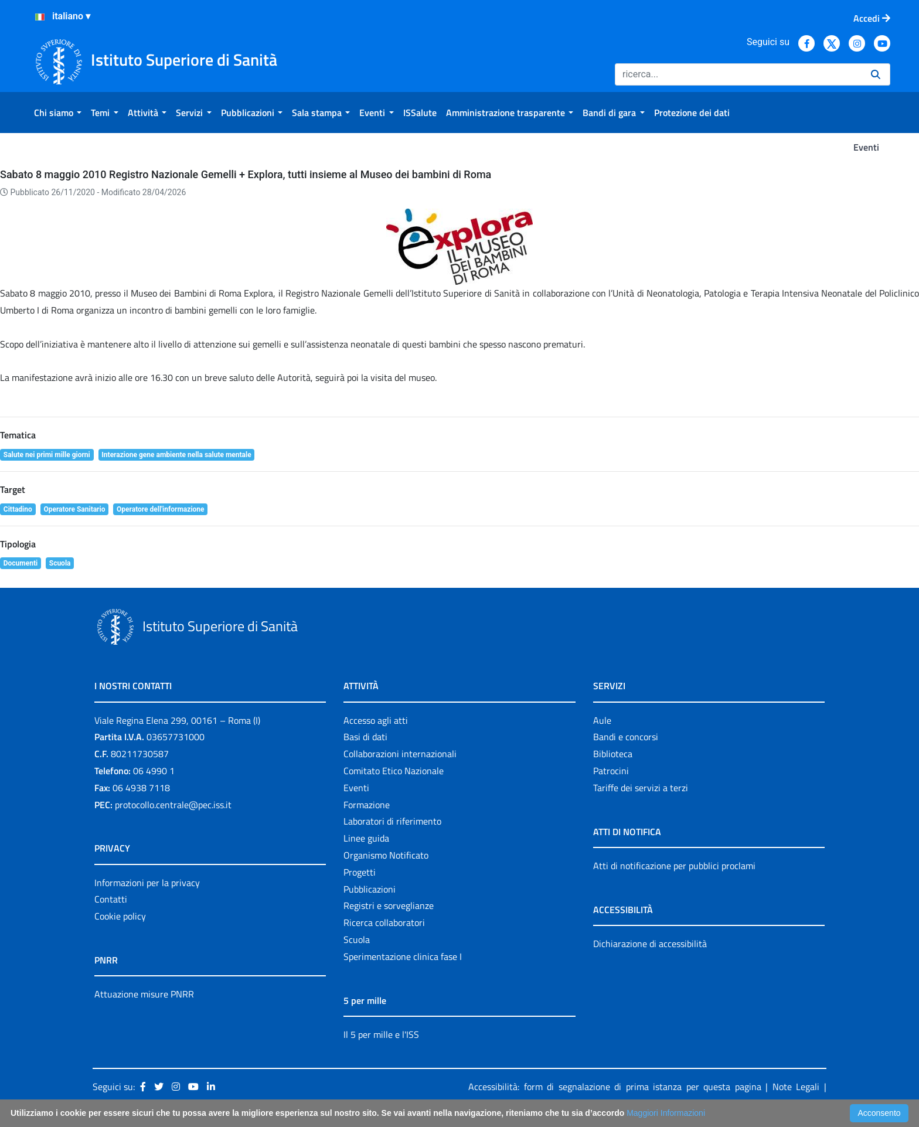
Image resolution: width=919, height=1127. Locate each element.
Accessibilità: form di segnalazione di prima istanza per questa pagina (614, 1087)
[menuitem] (57, 112)
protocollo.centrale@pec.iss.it (173, 805)
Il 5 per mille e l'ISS (381, 1034)
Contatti (110, 899)
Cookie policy (120, 916)
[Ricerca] (738, 74)
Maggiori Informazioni (666, 1113)
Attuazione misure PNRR (144, 994)
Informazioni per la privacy (147, 883)
